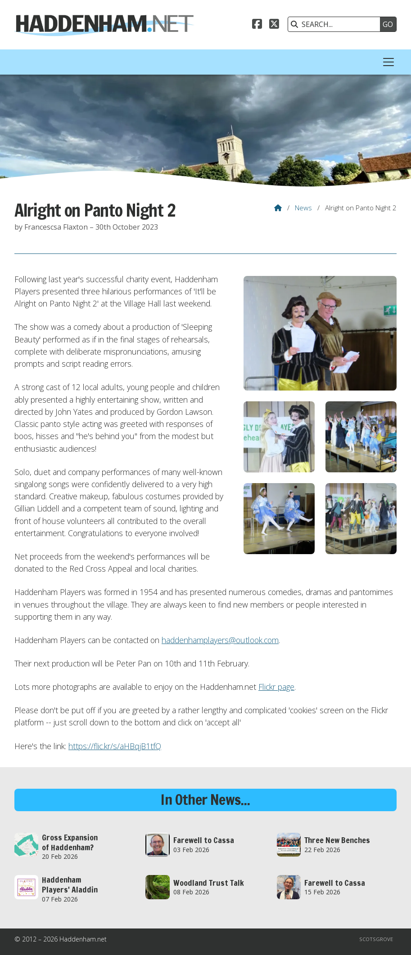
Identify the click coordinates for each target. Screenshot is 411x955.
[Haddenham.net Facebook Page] (257, 25)
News (303, 207)
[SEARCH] (336, 24)
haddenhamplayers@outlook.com (220, 640)
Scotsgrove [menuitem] (376, 939)
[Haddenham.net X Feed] (274, 25)
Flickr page (276, 686)
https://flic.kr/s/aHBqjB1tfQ (114, 746)
